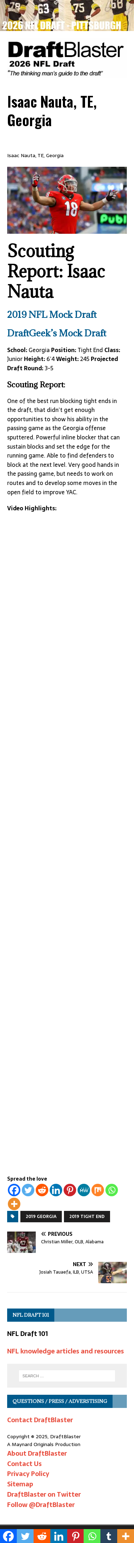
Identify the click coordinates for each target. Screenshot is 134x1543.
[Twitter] (28, 1190)
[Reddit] (42, 1190)
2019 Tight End (87, 1216)
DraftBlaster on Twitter (44, 1494)
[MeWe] (84, 1190)
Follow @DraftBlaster (41, 1505)
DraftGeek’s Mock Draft (56, 333)
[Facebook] (14, 1190)
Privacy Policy (28, 1474)
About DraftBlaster (37, 1453)
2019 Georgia (41, 1216)
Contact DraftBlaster (40, 1420)
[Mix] (97, 1190)
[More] (14, 1204)
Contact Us (24, 1464)
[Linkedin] (56, 1190)
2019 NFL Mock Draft (51, 314)
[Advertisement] (67, 969)
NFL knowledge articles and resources (65, 1351)
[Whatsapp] (111, 1190)
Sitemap (20, 1484)
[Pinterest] (70, 1190)
